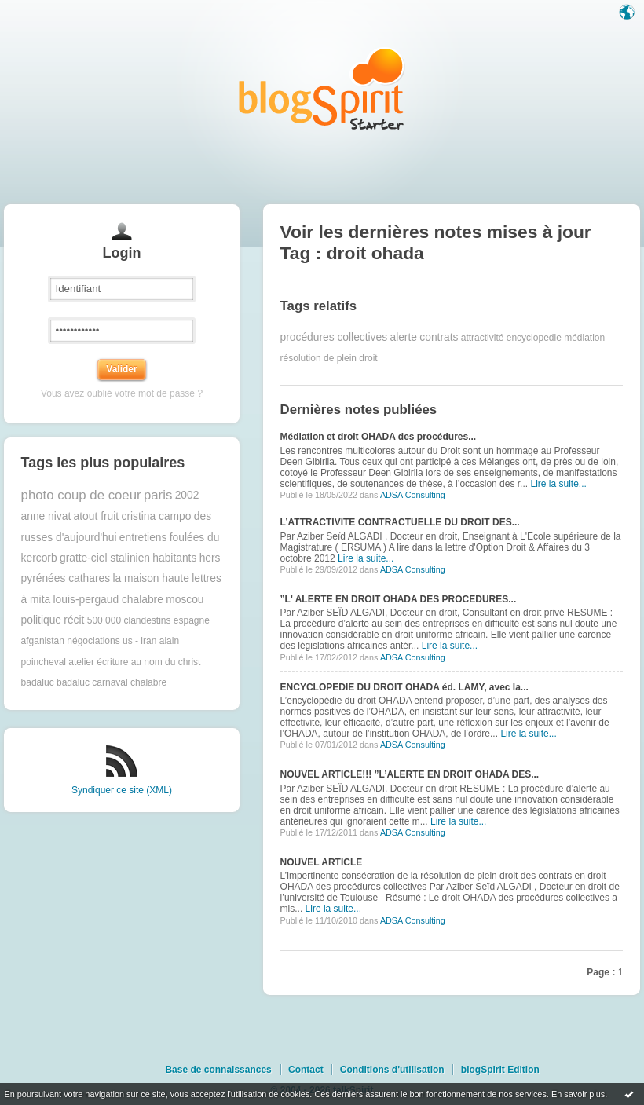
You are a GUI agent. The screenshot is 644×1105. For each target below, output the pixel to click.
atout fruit (96, 516)
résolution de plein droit (329, 358)
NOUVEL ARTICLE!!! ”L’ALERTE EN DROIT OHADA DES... (410, 774)
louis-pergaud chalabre (108, 600)
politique (41, 620)
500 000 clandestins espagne (148, 620)
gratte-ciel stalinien (105, 558)
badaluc (37, 682)
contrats (438, 337)
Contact (306, 1069)
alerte (403, 337)
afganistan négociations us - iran (89, 640)
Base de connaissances (218, 1069)
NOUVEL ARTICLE (321, 862)
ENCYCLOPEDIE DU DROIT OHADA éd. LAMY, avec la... (404, 687)
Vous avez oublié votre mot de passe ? (122, 393)
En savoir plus (578, 1094)
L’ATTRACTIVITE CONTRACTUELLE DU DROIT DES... (400, 522)
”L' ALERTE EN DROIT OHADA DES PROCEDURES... (398, 599)
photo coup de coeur (81, 495)
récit (74, 620)
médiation (584, 337)
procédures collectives (334, 337)
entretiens (143, 537)
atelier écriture (98, 662)
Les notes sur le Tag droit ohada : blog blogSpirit (322, 88)
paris (158, 495)
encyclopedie (534, 337)
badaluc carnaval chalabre (111, 682)
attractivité (482, 337)
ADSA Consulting (412, 494)
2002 (187, 495)
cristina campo (156, 516)
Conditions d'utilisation (392, 1069)
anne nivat (46, 516)
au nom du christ (166, 662)
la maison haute (150, 578)
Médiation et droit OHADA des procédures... (378, 436)
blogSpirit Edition (500, 1069)
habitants (174, 558)
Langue (628, 13)
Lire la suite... (558, 483)
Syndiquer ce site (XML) (121, 790)
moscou (184, 600)
